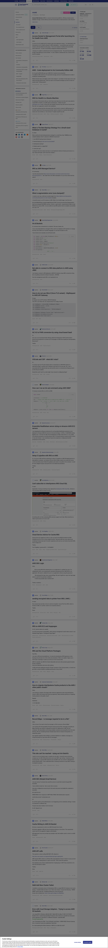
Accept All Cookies (87, 942)
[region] (54, 942)
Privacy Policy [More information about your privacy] (20, 946)
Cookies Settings (77, 942)
